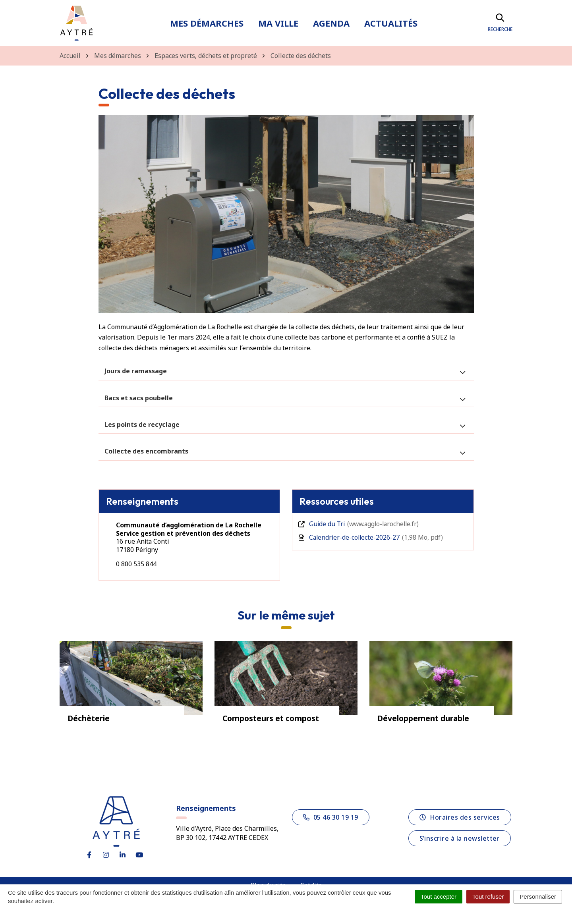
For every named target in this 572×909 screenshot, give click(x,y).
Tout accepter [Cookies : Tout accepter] (438, 896)
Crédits (311, 883)
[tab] (286, 371)
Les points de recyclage (142, 424)
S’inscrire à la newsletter (459, 836)
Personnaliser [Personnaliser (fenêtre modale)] (538, 896)
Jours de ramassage (135, 371)
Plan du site (268, 883)
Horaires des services (459, 815)
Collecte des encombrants (146, 451)
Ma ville (278, 23)
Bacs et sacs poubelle (138, 398)
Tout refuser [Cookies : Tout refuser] (488, 896)
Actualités (390, 23)
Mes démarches (206, 23)
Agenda (331, 23)
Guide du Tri (361, 523)
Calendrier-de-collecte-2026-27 (371, 537)
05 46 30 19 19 (330, 815)
